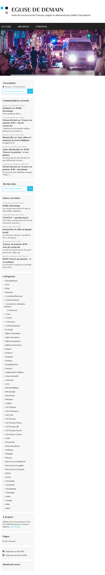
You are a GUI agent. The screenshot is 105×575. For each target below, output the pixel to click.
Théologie (9, 492)
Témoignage (10, 489)
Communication (12, 300)
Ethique (8, 360)
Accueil (6, 26)
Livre (7, 384)
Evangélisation (11, 364)
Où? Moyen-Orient (13, 434)
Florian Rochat (10, 120)
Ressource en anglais (14, 465)
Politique (9, 450)
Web (7, 504)
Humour (8, 368)
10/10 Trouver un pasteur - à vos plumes (16, 152)
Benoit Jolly (8, 137)
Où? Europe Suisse (13, 430)
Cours (8, 314)
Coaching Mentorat (13, 296)
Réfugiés (9, 453)
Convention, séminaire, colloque (14, 305)
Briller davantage (11, 205)
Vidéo (8, 496)
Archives (23, 26)
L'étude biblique (12, 387)
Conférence (12, 310)
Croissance (10, 321)
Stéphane (7, 108)
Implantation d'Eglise (14, 372)
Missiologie (10, 391)
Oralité (8, 403)
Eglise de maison (12, 337)
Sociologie (10, 481)
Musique (9, 399)
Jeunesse (9, 380)
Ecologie (9, 329)
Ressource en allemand (15, 461)
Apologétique (11, 280)
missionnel (10, 395)
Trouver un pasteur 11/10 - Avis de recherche (17, 123)
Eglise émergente (13, 341)
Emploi (8, 349)
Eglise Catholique (13, 333)
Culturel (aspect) (12, 325)
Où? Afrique (10, 407)
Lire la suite (16, 526)
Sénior (8, 473)
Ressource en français (14, 469)
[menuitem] (7, 26)
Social (8, 477)
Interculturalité (12, 376)
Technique (10, 485)
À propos (41, 26)
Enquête (9, 357)
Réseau (8, 457)
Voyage (8, 500)
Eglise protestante (13, 345)
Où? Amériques (12, 411)
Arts (7, 284)
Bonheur (9, 292)
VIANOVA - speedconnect (15, 217)
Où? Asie (9, 415)
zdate (7, 508)
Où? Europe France (13, 423)
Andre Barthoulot (11, 149)
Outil (7, 438)
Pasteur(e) (9, 442)
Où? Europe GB (12, 426)
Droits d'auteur (9, 541)
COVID (8, 318)
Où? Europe (10, 419)
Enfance (8, 353)
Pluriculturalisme (12, 446)
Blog (7, 288)
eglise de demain (37, 9)
